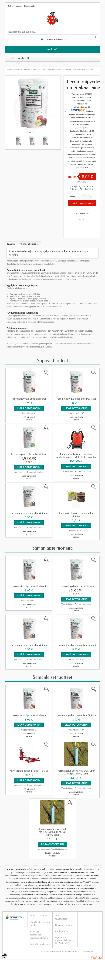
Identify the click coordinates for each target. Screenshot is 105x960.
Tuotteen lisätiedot (29, 244)
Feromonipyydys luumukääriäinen (29, 510)
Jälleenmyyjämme (63, 916)
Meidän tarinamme (39, 906)
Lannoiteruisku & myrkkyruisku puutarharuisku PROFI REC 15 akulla (76, 454)
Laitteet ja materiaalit (22, 69)
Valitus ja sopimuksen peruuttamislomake (39, 925)
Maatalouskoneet (39, 69)
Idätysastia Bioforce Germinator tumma (76, 512)
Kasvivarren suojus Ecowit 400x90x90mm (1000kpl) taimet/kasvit (52, 824)
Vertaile (82, 220)
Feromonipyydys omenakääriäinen (79, 69)
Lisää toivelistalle (82, 213)
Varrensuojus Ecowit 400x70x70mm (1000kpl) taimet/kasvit (76, 765)
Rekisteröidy (29, 6)
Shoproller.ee (96, 948)
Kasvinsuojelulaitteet (56, 69)
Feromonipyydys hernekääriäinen (29, 453)
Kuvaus (11, 244)
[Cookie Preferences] (4, 955)
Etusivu (9, 69)
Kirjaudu (18, 6)
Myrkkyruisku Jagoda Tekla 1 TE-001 (29, 764)
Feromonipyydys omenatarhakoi (29, 398)
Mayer (88, 100)
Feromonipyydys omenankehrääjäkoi (76, 398)
